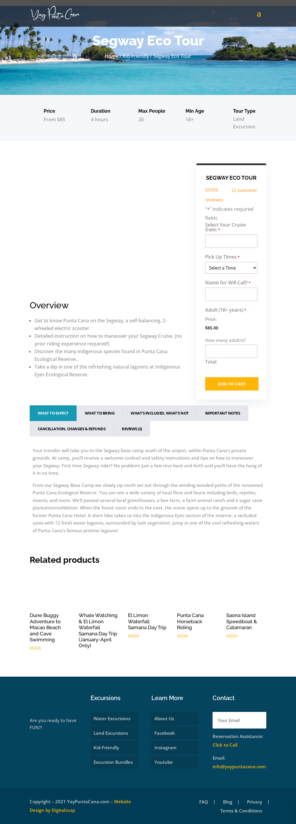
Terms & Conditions (241, 811)
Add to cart (232, 384)
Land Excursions (111, 733)
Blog (227, 802)
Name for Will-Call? (228, 282)
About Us (164, 718)
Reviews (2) (132, 428)
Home (111, 56)
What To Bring (100, 413)
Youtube (163, 762)
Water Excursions (112, 718)
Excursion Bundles (113, 762)
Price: (211, 319)
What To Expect (53, 413)
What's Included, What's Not (160, 413)
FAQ (203, 802)
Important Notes (222, 413)
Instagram (165, 747)
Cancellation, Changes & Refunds (72, 428)
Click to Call (225, 745)
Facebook (164, 733)
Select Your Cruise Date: (225, 227)
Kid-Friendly (136, 56)
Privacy (254, 802)
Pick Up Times (222, 256)
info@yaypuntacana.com (239, 766)
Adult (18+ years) (225, 310)
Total (210, 361)
